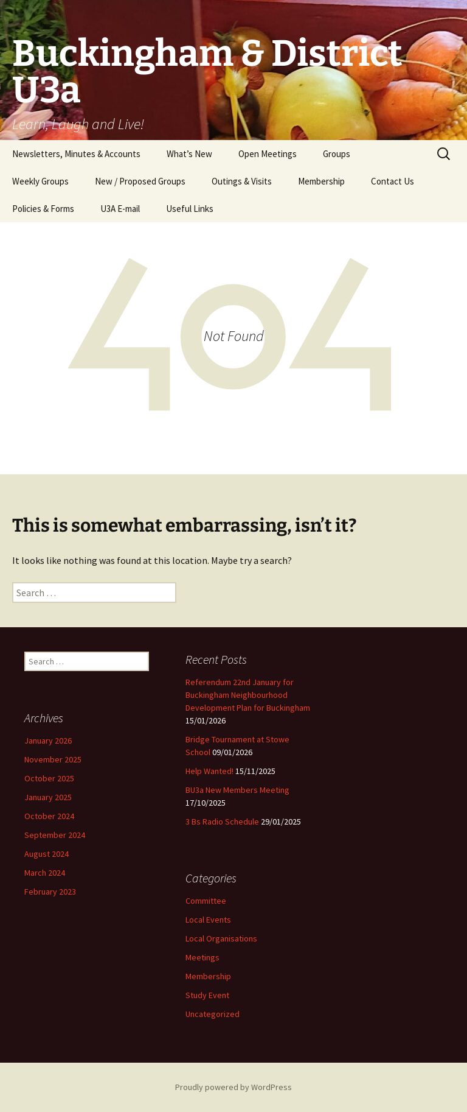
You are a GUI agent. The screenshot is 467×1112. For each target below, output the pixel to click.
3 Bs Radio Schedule (222, 821)
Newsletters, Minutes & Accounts (76, 154)
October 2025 (49, 778)
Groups (336, 154)
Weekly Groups (40, 181)
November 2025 (52, 759)
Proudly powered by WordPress (233, 1087)
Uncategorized (212, 1013)
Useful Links (189, 208)
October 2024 (49, 816)
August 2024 (46, 853)
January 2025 (48, 797)
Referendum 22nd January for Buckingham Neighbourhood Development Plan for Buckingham (247, 695)
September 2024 (54, 834)
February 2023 (50, 891)
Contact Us (392, 181)
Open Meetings (267, 154)
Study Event (207, 995)
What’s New (189, 154)
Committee (205, 900)
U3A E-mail (120, 208)
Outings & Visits (242, 181)
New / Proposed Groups (140, 181)
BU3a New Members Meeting (237, 789)
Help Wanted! (209, 770)
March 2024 (44, 872)
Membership (321, 181)
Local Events (208, 919)
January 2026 (48, 740)
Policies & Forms (43, 208)
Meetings (202, 957)
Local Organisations (221, 938)
